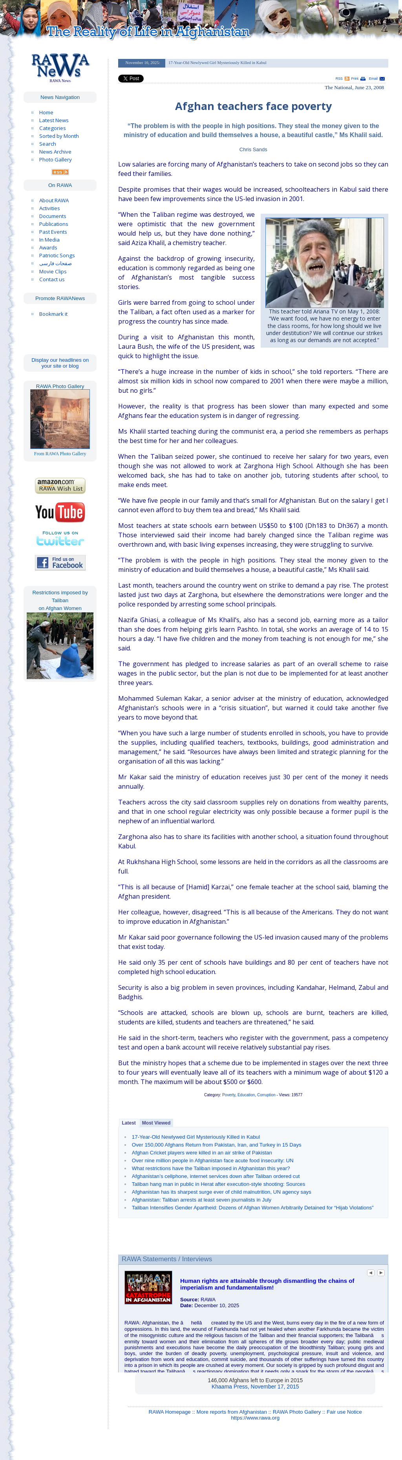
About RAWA (54, 200)
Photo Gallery (55, 159)
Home (46, 112)
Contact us (52, 279)
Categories (52, 128)
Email (373, 79)
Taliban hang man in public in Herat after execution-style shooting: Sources (218, 1184)
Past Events (53, 231)
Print (354, 79)
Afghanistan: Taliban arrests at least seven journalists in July (201, 1200)
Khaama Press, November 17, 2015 (255, 1386)
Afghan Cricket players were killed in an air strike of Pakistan (202, 1153)
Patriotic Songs (57, 255)
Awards (48, 247)
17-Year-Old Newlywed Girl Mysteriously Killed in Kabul (196, 1137)
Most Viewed (156, 1123)
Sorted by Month (59, 135)
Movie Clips (53, 271)
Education (246, 1095)
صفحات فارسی (55, 263)
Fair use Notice (344, 1412)
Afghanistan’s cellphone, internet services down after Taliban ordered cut (216, 1176)
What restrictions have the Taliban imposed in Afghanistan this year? (211, 1168)
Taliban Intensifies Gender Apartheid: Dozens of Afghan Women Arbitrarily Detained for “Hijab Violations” (253, 1208)
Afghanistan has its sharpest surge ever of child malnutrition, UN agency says (221, 1192)
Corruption (266, 1095)
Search (47, 143)
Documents (52, 216)
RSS (339, 79)
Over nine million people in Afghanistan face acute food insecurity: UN (213, 1160)
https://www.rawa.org (255, 1418)
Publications (53, 223)
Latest (128, 1123)
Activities (49, 208)
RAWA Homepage (170, 1412)
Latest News (54, 120)
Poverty (228, 1095)
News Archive (55, 151)
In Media (49, 239)
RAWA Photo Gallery (297, 1412)
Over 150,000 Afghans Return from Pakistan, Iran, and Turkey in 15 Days (217, 1145)
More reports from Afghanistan (232, 1412)
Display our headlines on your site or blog (60, 363)
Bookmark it (53, 313)
